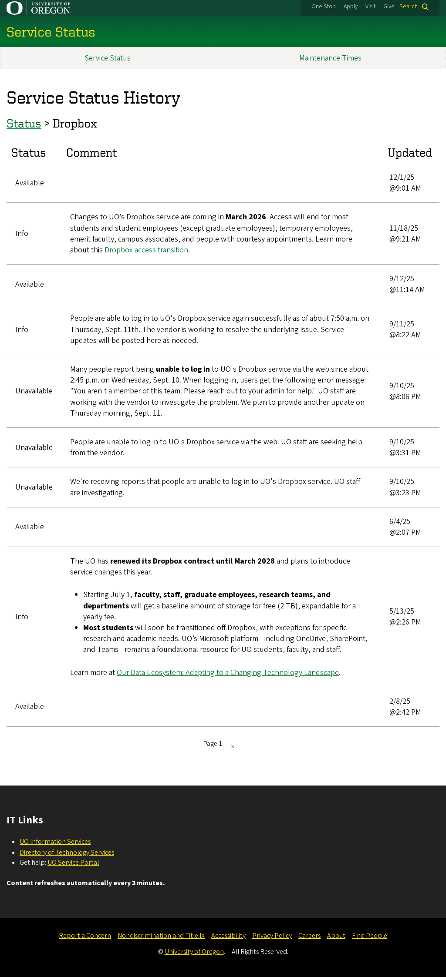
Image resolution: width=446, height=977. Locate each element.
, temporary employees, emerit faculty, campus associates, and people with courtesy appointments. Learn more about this (211, 238)
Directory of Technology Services (67, 852)
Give (389, 6)
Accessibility (228, 935)
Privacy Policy (272, 935)
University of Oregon (194, 952)
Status (24, 123)
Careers (309, 935)
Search (408, 7)
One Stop (323, 6)
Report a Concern (85, 935)
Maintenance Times (330, 58)
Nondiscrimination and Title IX (161, 935)
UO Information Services (55, 841)
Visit (370, 6)
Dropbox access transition (146, 250)
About (336, 935)
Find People (369, 935)
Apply (351, 6)
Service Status (107, 58)
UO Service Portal (73, 862)
